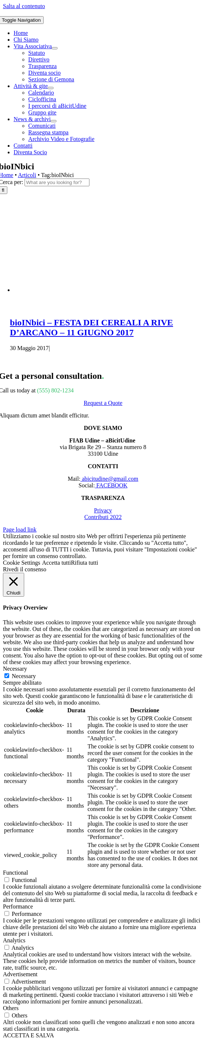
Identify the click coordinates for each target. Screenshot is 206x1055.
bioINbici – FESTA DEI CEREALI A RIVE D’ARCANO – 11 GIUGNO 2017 (91, 327)
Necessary (24, 676)
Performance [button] (18, 906)
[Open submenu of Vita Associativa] (55, 48)
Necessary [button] (15, 669)
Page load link (20, 529)
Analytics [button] (14, 940)
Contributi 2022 (103, 517)
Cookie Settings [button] (21, 563)
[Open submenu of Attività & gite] (51, 88)
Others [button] (11, 1008)
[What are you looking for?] (57, 182)
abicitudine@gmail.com (109, 479)
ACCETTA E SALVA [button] (28, 1035)
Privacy (103, 510)
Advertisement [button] (20, 974)
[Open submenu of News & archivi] (53, 121)
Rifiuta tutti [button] (84, 563)
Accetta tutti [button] (56, 563)
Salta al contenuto (24, 6)
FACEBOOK (111, 485)
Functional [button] (15, 872)
